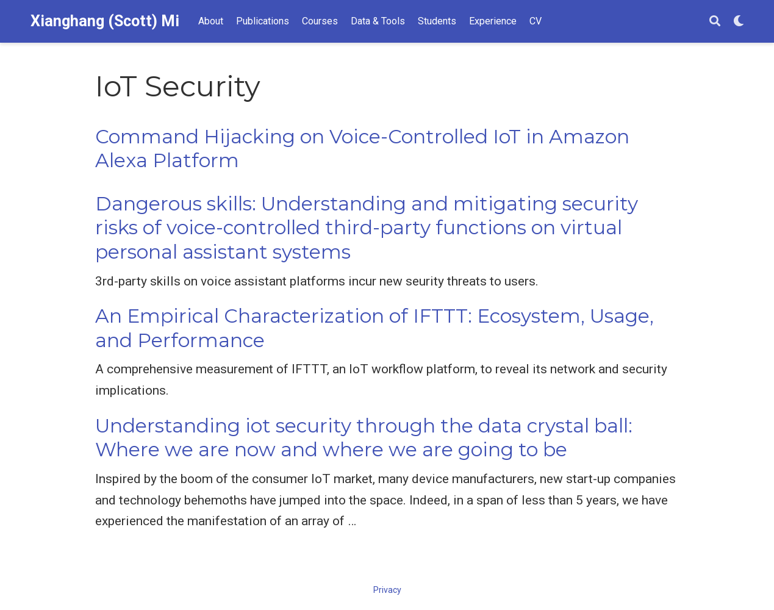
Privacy (387, 590)
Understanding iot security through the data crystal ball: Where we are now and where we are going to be (363, 437)
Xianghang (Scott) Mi (104, 21)
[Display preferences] (738, 22)
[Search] (714, 22)
